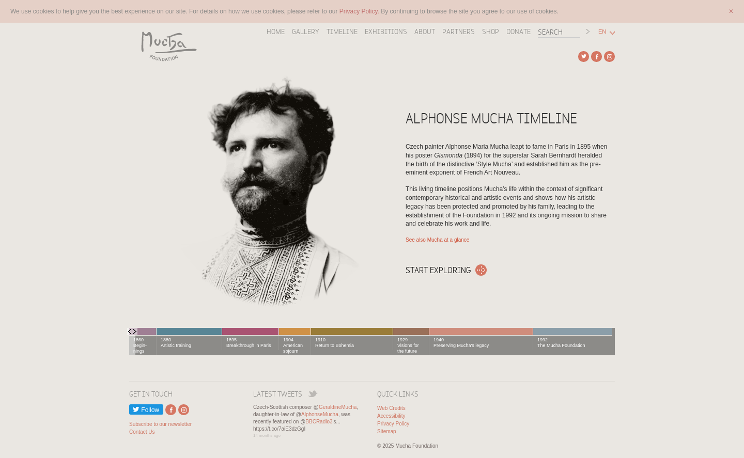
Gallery (305, 31)
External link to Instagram (609, 56)
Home (276, 31)
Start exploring (438, 270)
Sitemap (386, 431)
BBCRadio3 (318, 421)
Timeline (342, 31)
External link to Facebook (596, 56)
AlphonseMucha (319, 414)
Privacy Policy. (360, 11)
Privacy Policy (393, 424)
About (424, 31)
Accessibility (391, 416)
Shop (490, 31)
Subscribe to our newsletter (160, 424)
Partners (458, 31)
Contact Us (141, 432)
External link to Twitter (583, 56)
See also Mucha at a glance (437, 240)
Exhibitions (386, 31)
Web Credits (391, 408)
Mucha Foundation (165, 46)
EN (602, 32)
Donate (518, 31)
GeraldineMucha (338, 407)
